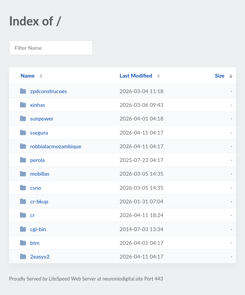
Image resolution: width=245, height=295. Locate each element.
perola (32, 160)
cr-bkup (34, 201)
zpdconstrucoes (43, 91)
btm (29, 242)
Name (27, 75)
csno (30, 187)
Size (220, 75)
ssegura (34, 132)
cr (27, 215)
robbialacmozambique (50, 146)
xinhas (32, 105)
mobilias (34, 173)
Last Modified (135, 75)
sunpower (36, 118)
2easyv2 (35, 256)
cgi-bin (33, 229)
